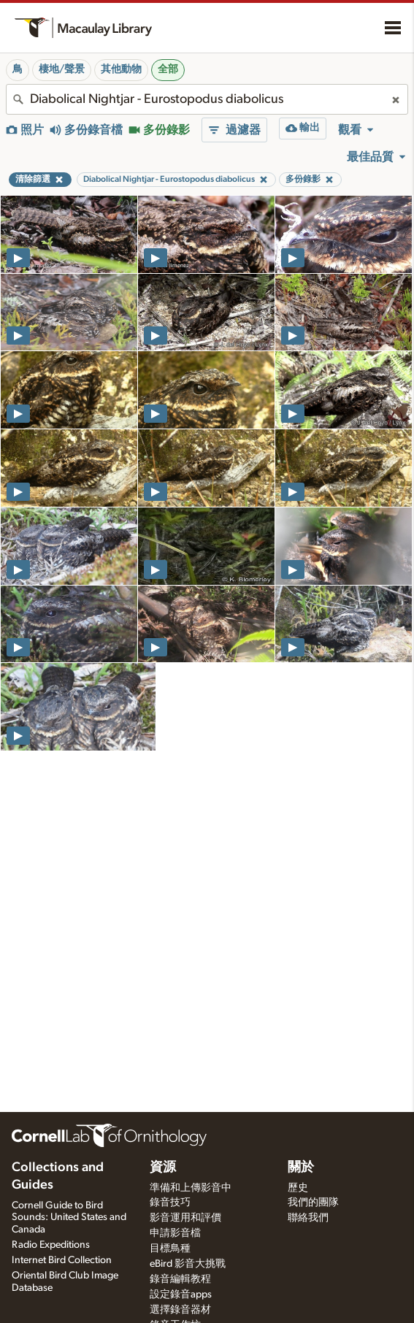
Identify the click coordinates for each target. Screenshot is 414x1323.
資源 (163, 1167)
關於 (301, 1167)
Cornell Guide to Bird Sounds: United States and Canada (69, 1217)
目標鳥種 (170, 1248)
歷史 (298, 1188)
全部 (168, 69)
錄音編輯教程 (180, 1279)
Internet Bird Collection (62, 1260)
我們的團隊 (313, 1202)
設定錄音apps (181, 1294)
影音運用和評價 (185, 1218)
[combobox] (207, 99)
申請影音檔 (175, 1233)
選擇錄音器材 (180, 1310)
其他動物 (121, 69)
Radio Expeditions (51, 1245)
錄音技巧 (170, 1202)
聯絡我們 (308, 1218)
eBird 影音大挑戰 (188, 1264)
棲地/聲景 (62, 69)
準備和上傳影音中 (190, 1188)
